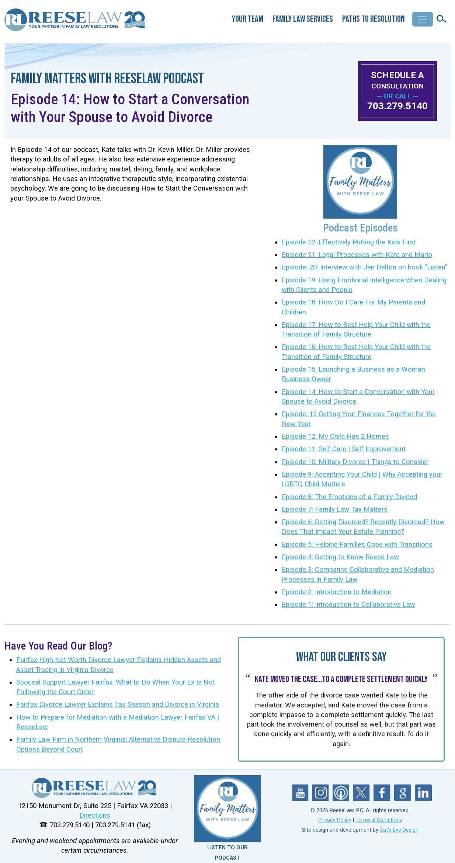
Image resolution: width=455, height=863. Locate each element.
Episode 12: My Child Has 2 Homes (335, 436)
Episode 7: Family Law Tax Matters (335, 509)
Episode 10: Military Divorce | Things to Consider (355, 462)
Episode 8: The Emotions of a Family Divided (349, 497)
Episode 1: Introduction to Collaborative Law (348, 605)
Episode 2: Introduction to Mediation (337, 592)
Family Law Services (302, 19)
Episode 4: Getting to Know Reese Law (340, 557)
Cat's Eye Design (399, 830)
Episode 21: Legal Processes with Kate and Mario (357, 255)
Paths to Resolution (373, 19)
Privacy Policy (334, 820)
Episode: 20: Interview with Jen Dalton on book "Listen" (364, 267)
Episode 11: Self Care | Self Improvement (344, 449)
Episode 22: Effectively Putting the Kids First (349, 242)
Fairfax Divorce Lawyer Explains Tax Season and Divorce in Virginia (117, 704)
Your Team (247, 19)
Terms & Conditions (378, 820)
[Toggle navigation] (422, 19)
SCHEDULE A (397, 80)
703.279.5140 (397, 105)
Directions (94, 815)
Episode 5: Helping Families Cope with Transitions (357, 544)
